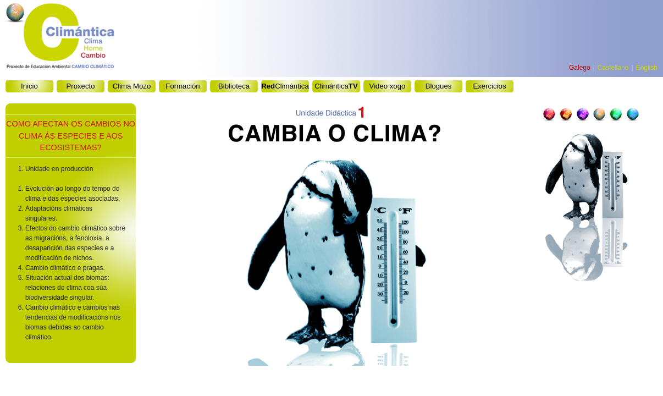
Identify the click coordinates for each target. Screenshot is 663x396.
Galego (579, 68)
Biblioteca (234, 86)
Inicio (29, 86)
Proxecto (80, 86)
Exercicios (489, 86)
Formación (182, 86)
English (647, 68)
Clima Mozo (132, 86)
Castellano (613, 68)
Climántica (284, 86)
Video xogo (387, 86)
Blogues (439, 86)
